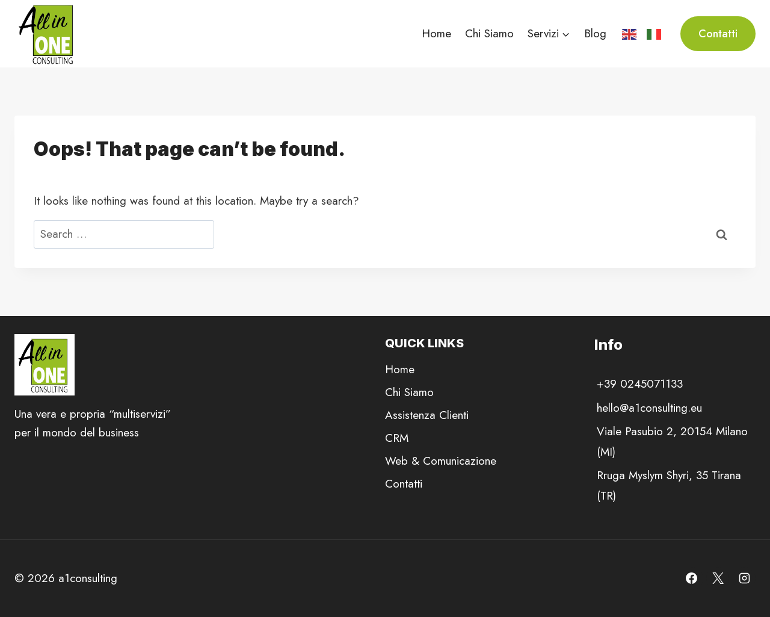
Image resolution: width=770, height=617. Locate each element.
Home (436, 33)
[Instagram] (744, 578)
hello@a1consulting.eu (649, 408)
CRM (396, 438)
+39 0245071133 (640, 384)
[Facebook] (691, 578)
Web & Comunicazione (440, 461)
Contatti (718, 34)
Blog (595, 33)
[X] (717, 578)
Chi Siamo (489, 33)
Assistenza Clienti (427, 415)
